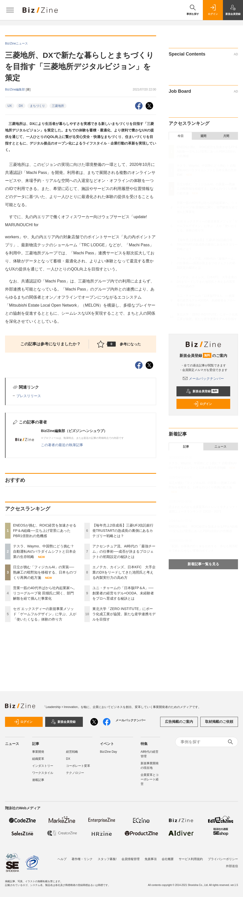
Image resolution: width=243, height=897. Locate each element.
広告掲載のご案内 (179, 722)
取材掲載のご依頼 (219, 722)
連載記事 (38, 780)
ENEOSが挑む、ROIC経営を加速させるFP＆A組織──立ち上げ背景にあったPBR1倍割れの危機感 (44, 530)
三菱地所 (58, 106)
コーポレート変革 (78, 766)
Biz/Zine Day (108, 751)
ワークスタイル (42, 773)
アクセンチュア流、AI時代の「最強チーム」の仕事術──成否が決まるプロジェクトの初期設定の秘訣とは (123, 551)
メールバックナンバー (203, 378)
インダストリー (42, 766)
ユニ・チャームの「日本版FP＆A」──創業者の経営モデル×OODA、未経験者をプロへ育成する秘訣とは (123, 593)
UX (10, 106)
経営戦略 (72, 751)
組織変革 (38, 759)
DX (21, 106)
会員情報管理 (131, 859)
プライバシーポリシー (223, 859)
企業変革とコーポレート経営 (150, 779)
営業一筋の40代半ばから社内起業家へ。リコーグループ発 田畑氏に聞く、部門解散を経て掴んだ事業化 (45, 593)
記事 (186, 446)
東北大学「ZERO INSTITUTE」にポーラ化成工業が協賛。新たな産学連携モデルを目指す (124, 614)
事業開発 (38, 751)
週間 (203, 136)
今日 (180, 136)
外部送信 (232, 866)
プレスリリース (28, 396)
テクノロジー (75, 773)
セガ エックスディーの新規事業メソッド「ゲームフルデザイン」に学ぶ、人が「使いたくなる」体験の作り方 (44, 614)
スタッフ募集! (107, 859)
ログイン (202, 403)
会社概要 (168, 859)
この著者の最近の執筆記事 (62, 445)
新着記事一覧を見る (203, 564)
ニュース (220, 446)
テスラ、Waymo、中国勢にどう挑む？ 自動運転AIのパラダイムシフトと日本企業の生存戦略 (44, 551)
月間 (226, 136)
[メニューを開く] (10, 10)
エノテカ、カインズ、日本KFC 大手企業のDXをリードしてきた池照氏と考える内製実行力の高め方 (124, 572)
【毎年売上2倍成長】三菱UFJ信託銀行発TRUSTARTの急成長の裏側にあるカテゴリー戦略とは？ (122, 530)
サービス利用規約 (191, 859)
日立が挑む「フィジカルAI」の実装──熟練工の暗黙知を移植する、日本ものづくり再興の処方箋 (44, 572)
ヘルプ (62, 859)
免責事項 (151, 859)
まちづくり (37, 106)
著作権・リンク (82, 859)
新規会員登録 (202, 391)
